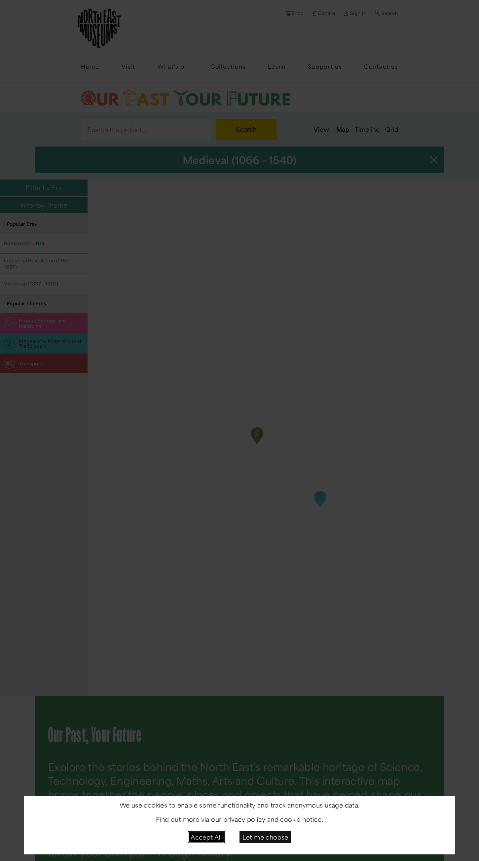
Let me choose (265, 837)
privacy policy (244, 819)
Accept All (206, 837)
